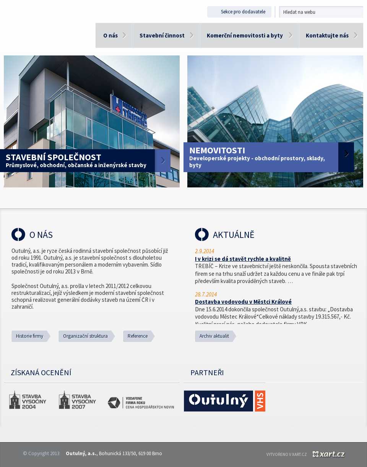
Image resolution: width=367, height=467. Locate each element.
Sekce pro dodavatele (237, 12)
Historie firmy (29, 336)
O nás (110, 35)
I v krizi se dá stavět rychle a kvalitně (243, 258)
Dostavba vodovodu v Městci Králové (243, 301)
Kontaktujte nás (327, 35)
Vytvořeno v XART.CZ (286, 454)
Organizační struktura (85, 336)
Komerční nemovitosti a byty (245, 35)
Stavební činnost (162, 35)
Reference (138, 336)
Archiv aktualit (214, 336)
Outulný (46, 35)
